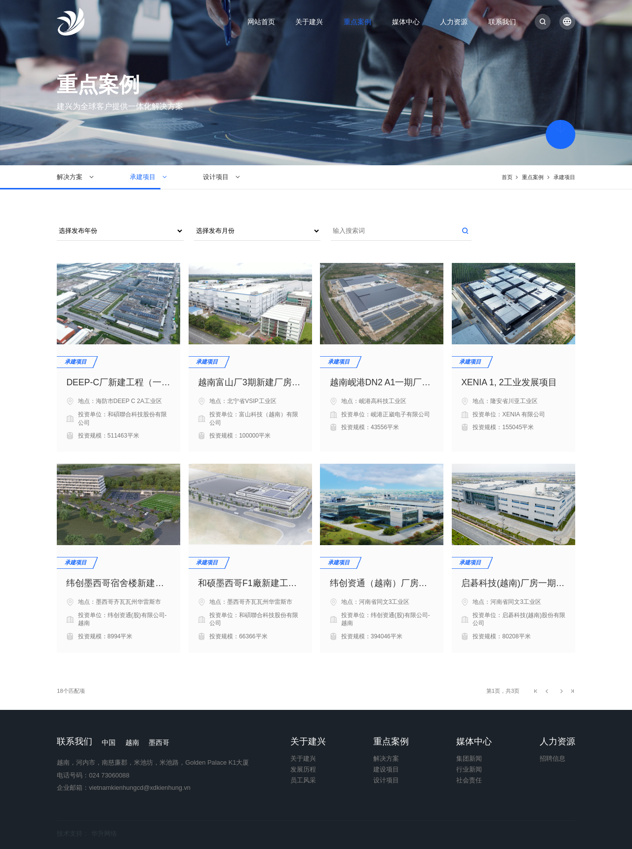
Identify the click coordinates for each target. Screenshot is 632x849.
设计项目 (216, 177)
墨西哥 (159, 742)
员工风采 (303, 780)
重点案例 (357, 22)
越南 (132, 742)
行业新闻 (469, 770)
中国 (109, 742)
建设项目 (386, 770)
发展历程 (303, 770)
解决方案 (69, 177)
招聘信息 (552, 759)
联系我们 (502, 22)
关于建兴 (309, 22)
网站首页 (261, 22)
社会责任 (469, 780)
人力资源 (454, 22)
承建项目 (143, 177)
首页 (507, 177)
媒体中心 (406, 22)
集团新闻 (469, 759)
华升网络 (104, 833)
